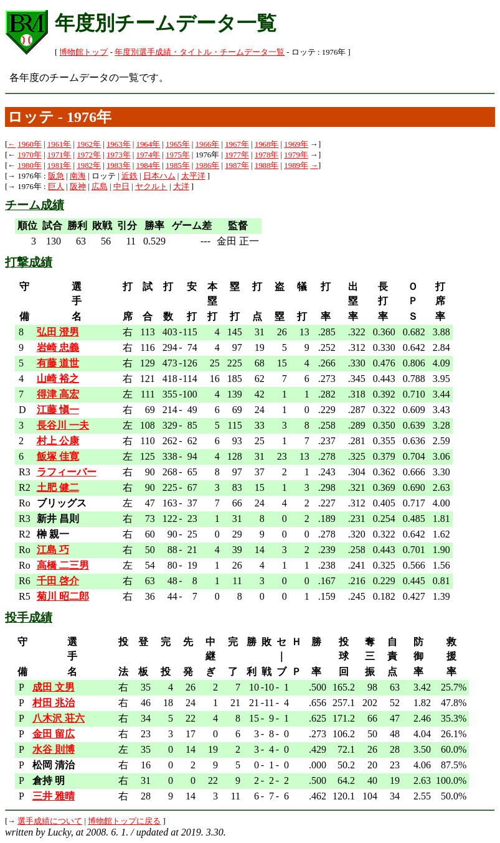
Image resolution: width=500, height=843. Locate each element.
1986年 (208, 165)
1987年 (237, 165)
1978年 (267, 155)
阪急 (56, 176)
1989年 (296, 165)
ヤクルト (151, 186)
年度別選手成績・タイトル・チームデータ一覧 (200, 52)
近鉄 (129, 176)
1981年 (59, 165)
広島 (100, 186)
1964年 (148, 144)
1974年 (148, 155)
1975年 (178, 155)
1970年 (29, 155)
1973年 (118, 155)
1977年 (237, 155)
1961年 (59, 144)
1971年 (59, 155)
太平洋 (193, 176)
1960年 (29, 144)
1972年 (89, 155)
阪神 (78, 186)
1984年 (148, 165)
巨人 (56, 186)
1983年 (118, 165)
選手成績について (49, 821)
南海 (78, 176)
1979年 (296, 155)
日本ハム (159, 176)
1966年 (208, 144)
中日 (121, 186)
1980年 (29, 165)
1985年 (178, 165)
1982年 (89, 165)
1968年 (267, 144)
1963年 (118, 144)
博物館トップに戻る (124, 821)
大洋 (181, 186)
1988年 (267, 165)
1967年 (237, 144)
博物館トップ (83, 52)
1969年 (296, 144)
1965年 (178, 144)
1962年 (89, 144)
